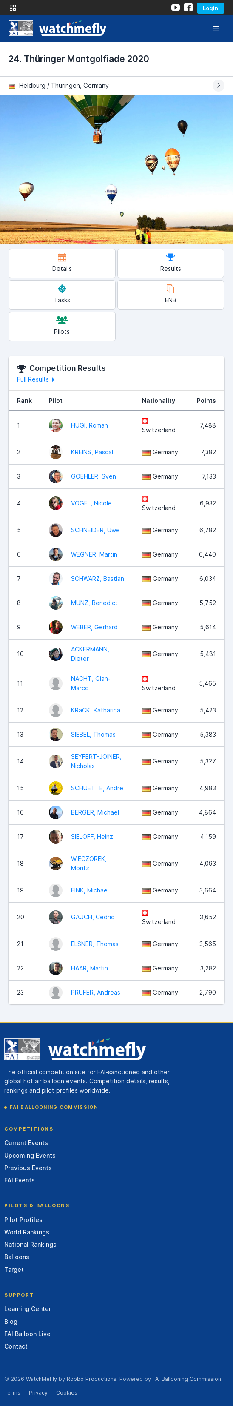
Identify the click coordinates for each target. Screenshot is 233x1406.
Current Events (26, 1142)
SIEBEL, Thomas (93, 734)
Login (210, 8)
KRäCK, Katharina (95, 710)
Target (14, 1269)
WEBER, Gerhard (94, 627)
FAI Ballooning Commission (54, 1107)
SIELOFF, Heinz (92, 836)
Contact (16, 1346)
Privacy (38, 1392)
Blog (10, 1321)
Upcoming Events (30, 1155)
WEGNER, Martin (94, 554)
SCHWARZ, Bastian (97, 578)
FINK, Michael (90, 890)
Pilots (62, 325)
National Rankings (30, 1244)
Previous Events (28, 1167)
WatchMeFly (41, 1379)
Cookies (66, 1392)
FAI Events (19, 1180)
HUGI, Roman (89, 425)
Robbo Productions (91, 1379)
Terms (12, 1392)
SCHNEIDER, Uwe (95, 530)
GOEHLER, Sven (93, 476)
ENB (170, 294)
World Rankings (26, 1232)
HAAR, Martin (89, 968)
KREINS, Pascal (92, 452)
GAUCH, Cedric (92, 917)
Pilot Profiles (23, 1219)
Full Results (37, 379)
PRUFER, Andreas (95, 992)
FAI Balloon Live (27, 1333)
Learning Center (27, 1308)
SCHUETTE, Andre (97, 788)
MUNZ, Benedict (94, 602)
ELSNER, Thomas (95, 943)
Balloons (16, 1256)
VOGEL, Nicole (91, 503)
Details (62, 262)
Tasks (62, 294)
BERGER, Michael (95, 812)
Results (170, 262)
